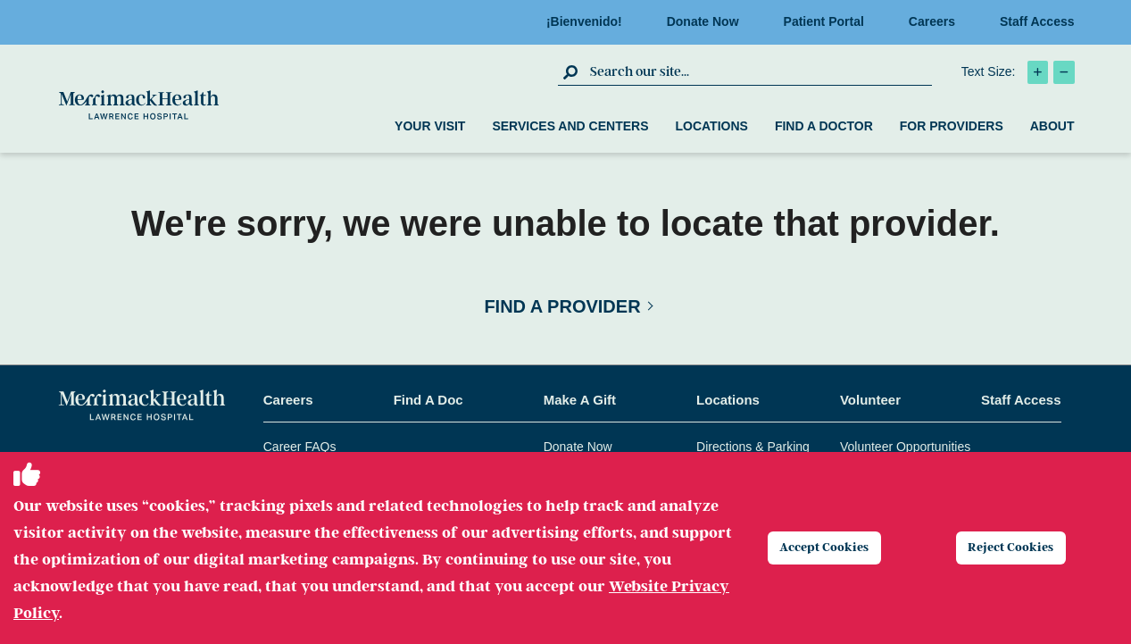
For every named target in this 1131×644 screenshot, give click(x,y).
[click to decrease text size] (1064, 72)
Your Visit (430, 126)
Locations (711, 126)
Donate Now (708, 21)
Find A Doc (428, 399)
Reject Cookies (1022, 547)
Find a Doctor (824, 126)
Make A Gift (580, 399)
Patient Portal (829, 21)
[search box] (759, 71)
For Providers (951, 126)
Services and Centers (570, 126)
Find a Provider (562, 306)
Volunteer (870, 399)
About (1052, 126)
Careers (937, 21)
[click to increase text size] (1037, 72)
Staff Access (1037, 21)
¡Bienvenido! (589, 21)
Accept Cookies (836, 547)
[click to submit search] (572, 71)
